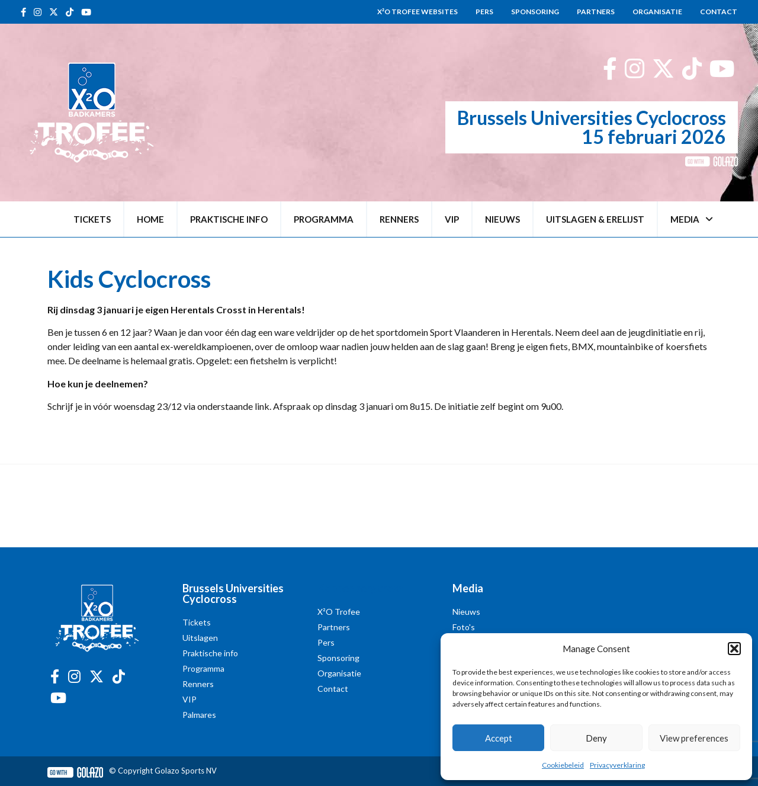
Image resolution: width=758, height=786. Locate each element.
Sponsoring (535, 11)
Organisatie (657, 11)
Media (691, 219)
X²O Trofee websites (417, 11)
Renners (399, 219)
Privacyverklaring (617, 765)
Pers (484, 11)
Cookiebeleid (563, 765)
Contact (718, 11)
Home (150, 219)
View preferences (694, 738)
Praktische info (229, 219)
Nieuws (502, 219)
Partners (596, 11)
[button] (734, 649)
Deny (596, 738)
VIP (452, 219)
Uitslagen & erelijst (595, 219)
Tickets (92, 219)
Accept (498, 738)
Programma (324, 219)
